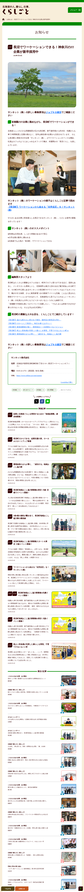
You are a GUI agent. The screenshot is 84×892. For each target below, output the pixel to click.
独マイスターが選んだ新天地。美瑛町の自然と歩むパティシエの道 (28, 692)
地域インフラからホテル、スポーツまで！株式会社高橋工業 (26, 882)
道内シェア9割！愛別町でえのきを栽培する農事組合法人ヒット (27, 678)
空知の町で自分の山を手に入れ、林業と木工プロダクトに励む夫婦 (28, 773)
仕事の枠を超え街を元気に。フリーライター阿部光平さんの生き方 (28, 814)
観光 (41, 390)
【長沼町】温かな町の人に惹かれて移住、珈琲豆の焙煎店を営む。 (34, 320)
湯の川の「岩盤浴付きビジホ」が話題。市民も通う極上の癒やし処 (28, 828)
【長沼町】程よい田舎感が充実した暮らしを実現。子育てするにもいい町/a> (38, 330)
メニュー (73, 10)
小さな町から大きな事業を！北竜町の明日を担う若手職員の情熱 (27, 719)
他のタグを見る (66, 390)
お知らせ (9, 19)
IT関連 (52, 390)
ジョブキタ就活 (53, 112)
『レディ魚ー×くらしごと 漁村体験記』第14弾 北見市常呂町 (26, 868)
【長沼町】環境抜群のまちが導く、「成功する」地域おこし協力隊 (34, 334)
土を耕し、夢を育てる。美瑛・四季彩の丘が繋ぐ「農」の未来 (26, 746)
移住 (17, 390)
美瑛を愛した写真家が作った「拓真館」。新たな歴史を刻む (26, 855)
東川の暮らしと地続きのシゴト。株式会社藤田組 (22, 787)
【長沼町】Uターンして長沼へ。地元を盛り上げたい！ (30, 323)
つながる (8, 889)
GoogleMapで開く (67, 382)
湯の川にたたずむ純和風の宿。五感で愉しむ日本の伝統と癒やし (27, 801)
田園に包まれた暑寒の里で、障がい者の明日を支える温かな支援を (28, 760)
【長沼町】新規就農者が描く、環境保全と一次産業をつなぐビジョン (35, 327)
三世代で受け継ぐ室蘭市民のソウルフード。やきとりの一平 (26, 841)
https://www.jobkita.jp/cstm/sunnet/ (29, 376)
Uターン (29, 390)
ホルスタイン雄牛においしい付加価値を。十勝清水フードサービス (28, 706)
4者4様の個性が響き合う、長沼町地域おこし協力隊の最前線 (26, 733)
